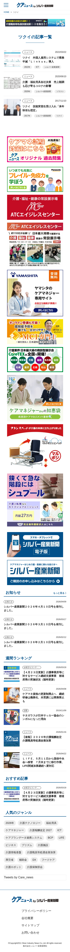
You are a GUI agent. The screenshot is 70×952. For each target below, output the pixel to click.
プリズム (27, 845)
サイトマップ (30, 925)
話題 (25, 710)
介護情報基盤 (13, 852)
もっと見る (58, 593)
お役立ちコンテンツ (32, 667)
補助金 (23, 859)
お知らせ (9, 602)
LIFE (61, 837)
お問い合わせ (30, 932)
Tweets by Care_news (18, 877)
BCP (50, 837)
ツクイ (59, 116)
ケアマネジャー (15, 830)
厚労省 (9, 859)
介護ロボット (13, 867)
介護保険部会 (35, 867)
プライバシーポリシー (36, 910)
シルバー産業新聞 (51, 67)
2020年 (27, 91)
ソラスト (60, 91)
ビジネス (11, 845)
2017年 (27, 116)
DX (34, 859)
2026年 (10, 822)
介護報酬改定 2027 (40, 830)
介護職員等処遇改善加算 (41, 852)
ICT (37, 67)
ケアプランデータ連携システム (24, 837)
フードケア (48, 859)
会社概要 (27, 918)
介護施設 (43, 845)
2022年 (27, 67)
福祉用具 (51, 822)
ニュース (28, 52)
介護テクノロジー (30, 822)
